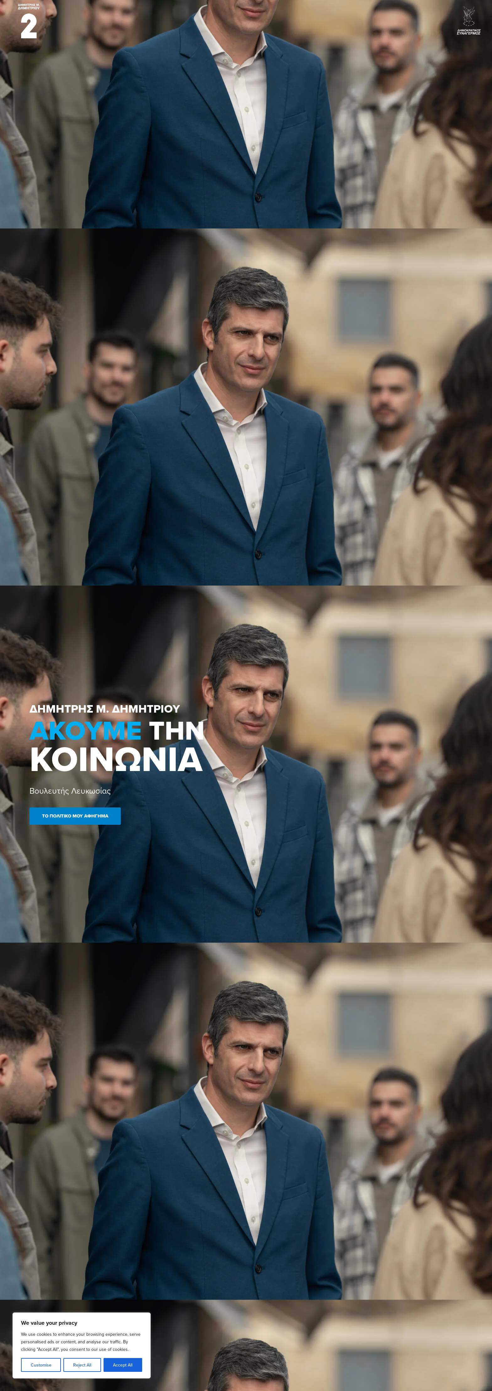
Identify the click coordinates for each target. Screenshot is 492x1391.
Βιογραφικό (209, 20)
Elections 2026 (176, 20)
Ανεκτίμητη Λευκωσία (297, 20)
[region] (82, 1345)
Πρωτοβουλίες (240, 20)
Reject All (82, 1365)
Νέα (265, 20)
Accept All (122, 1365)
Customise (41, 1365)
